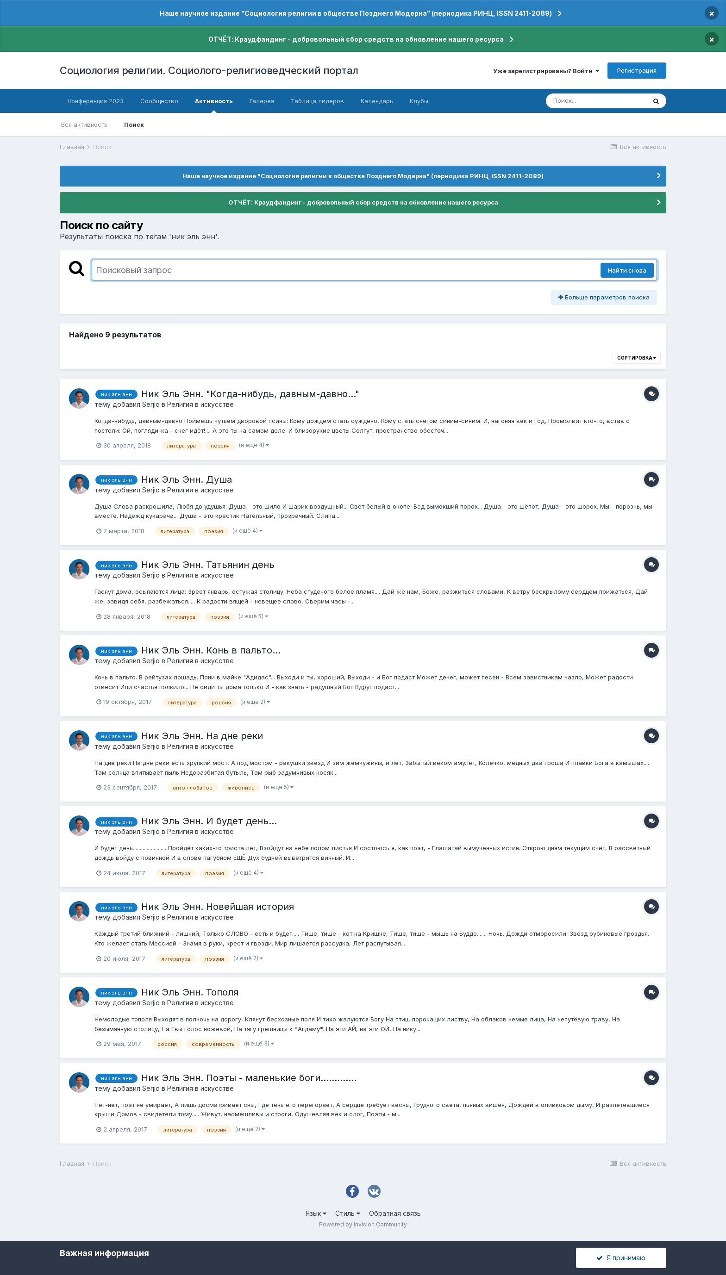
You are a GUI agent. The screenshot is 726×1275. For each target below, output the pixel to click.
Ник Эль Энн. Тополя (189, 992)
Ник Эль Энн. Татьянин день (208, 564)
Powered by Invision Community (363, 1224)
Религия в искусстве (200, 404)
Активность (214, 105)
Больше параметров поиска (604, 297)
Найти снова (627, 270)
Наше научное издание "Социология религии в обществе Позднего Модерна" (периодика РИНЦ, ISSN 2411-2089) (356, 13)
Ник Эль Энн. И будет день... (209, 821)
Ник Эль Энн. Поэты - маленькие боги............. (249, 1077)
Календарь (377, 101)
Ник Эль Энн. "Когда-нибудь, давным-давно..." (250, 393)
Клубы (419, 101)
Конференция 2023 (96, 101)
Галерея (262, 101)
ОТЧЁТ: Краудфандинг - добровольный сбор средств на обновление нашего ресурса (356, 39)
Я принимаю (620, 1258)
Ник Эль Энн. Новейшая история (217, 906)
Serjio (151, 404)
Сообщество (159, 101)
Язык (316, 1213)
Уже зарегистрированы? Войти (546, 71)
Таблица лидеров (317, 101)
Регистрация (637, 70)
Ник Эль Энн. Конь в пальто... (211, 650)
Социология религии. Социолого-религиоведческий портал (209, 70)
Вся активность (84, 124)
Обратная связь (395, 1213)
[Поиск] (596, 100)
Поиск (134, 124)
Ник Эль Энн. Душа (186, 479)
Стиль (347, 1213)
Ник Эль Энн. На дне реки (202, 735)
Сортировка (636, 358)
